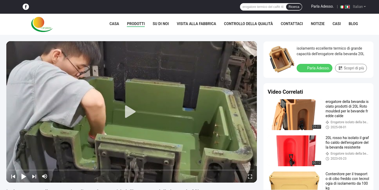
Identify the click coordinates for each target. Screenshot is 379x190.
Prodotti (136, 24)
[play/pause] (23, 176)
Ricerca (294, 7)
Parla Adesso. (322, 6)
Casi (336, 24)
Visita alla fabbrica (196, 24)
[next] (34, 176)
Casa (114, 24)
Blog (353, 24)
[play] (131, 111)
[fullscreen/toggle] (250, 176)
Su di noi (161, 24)
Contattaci (292, 24)
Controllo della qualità (248, 24)
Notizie (318, 24)
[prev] (13, 176)
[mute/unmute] (44, 176)
